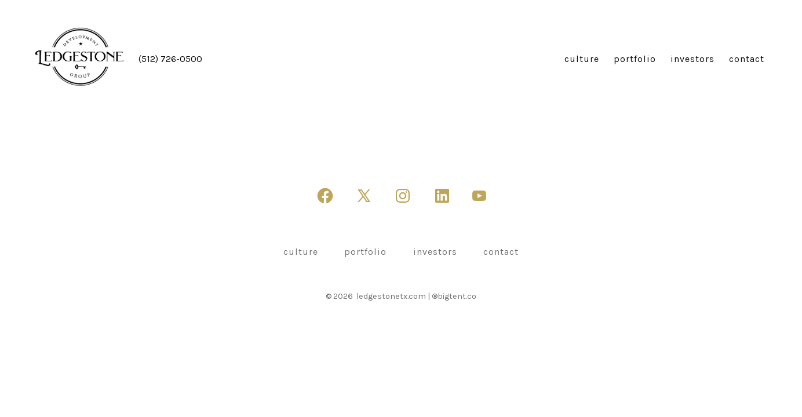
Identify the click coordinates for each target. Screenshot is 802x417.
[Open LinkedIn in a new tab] (442, 195)
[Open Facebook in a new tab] (325, 195)
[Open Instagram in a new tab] (402, 195)
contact (746, 58)
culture (581, 58)
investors (692, 58)
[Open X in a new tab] (364, 195)
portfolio (635, 58)
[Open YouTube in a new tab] (479, 195)
